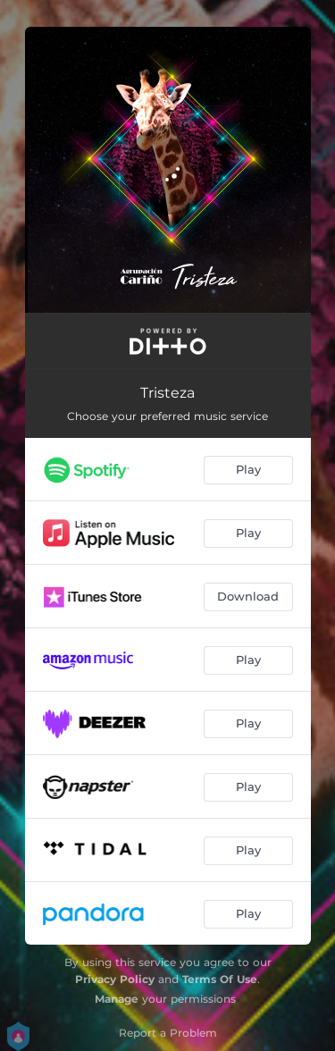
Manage (116, 998)
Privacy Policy (115, 979)
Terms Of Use (219, 979)
